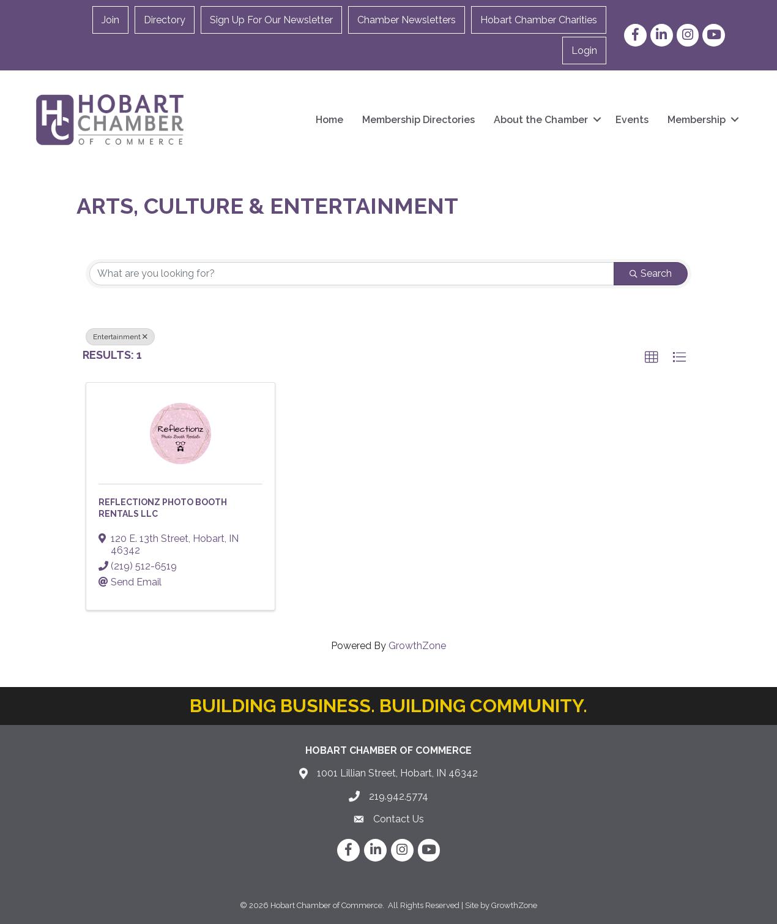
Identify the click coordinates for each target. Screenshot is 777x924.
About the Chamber (541, 120)
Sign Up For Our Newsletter (271, 20)
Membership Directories (418, 120)
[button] (651, 357)
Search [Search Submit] (651, 273)
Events (632, 120)
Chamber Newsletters (406, 20)
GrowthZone (417, 646)
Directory (164, 20)
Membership (696, 120)
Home (329, 120)
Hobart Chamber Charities (538, 20)
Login (584, 50)
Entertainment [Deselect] (120, 336)
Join (110, 20)
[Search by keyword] (351, 273)
